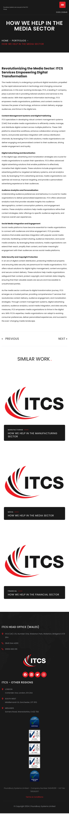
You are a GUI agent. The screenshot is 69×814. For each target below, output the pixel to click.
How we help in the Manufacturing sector (32, 435)
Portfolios (19, 40)
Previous (10, 338)
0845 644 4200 (11, 643)
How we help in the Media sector (31, 515)
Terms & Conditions (34, 797)
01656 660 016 (11, 649)
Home (5, 40)
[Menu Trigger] (62, 5)
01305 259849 (61, 12)
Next (62, 338)
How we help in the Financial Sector (33, 594)
